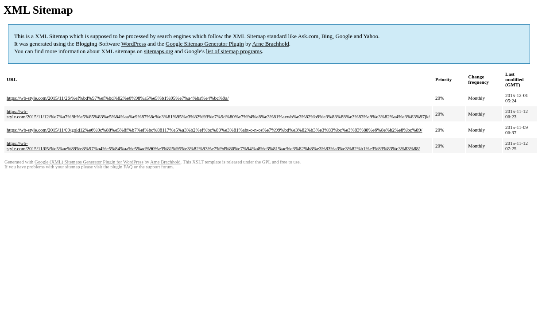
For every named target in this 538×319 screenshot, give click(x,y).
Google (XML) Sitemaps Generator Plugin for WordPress (89, 162)
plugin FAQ (121, 166)
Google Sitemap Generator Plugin (205, 43)
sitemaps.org (158, 51)
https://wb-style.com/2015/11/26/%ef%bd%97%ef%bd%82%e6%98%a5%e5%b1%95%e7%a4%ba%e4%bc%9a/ (117, 98)
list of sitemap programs (234, 51)
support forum (159, 166)
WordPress (133, 43)
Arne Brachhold (270, 43)
